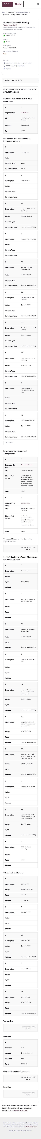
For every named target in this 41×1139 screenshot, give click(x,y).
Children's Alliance (27, 465)
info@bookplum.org (20, 1110)
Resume (8, 69)
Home (3, 12)
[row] (20, 119)
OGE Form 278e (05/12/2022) (15, 66)
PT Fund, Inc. (25, 112)
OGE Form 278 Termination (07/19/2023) (19, 63)
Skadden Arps (25, 503)
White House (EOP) (22, 12)
